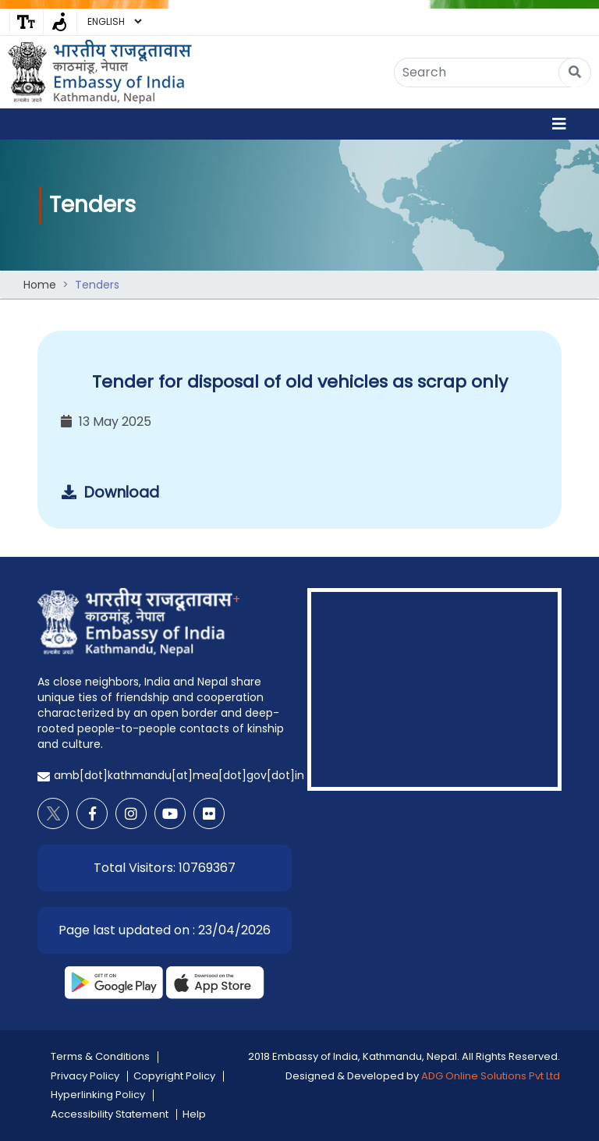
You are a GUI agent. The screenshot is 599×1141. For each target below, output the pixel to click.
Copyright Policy (174, 1075)
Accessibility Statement (109, 1114)
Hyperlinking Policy (98, 1094)
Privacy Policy (85, 1075)
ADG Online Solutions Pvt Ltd (490, 1075)
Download (110, 492)
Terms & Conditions (100, 1056)
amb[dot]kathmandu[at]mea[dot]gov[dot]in (179, 775)
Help (194, 1114)
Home (39, 284)
